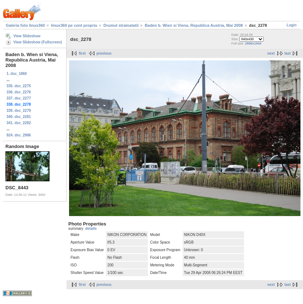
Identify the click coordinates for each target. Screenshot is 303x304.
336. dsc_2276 (19, 92)
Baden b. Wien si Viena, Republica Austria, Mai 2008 (194, 25)
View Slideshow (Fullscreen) (37, 42)
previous (104, 53)
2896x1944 (253, 43)
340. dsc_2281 (19, 117)
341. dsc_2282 (19, 123)
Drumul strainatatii (120, 25)
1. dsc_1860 (17, 74)
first (82, 53)
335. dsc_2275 (19, 86)
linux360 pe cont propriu (74, 25)
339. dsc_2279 (19, 111)
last (288, 53)
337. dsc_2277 (19, 98)
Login (291, 25)
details (91, 229)
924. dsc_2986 (19, 135)
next (271, 53)
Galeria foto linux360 (25, 25)
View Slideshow (26, 36)
